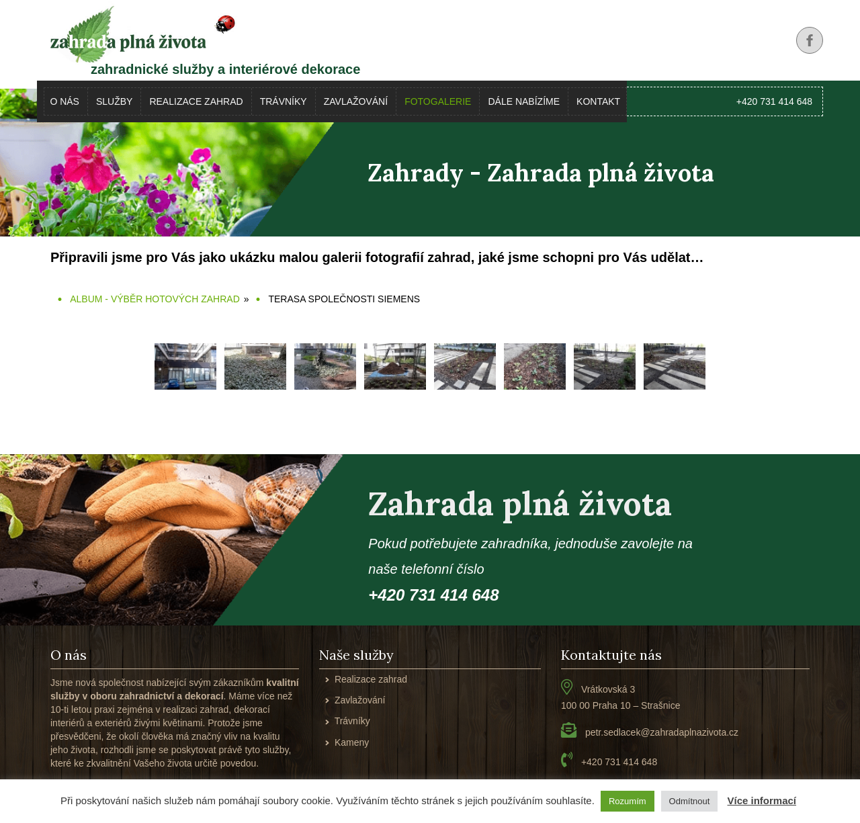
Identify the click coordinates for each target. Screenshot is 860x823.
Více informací (761, 800)
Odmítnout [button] (689, 801)
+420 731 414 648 (774, 101)
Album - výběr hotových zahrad (155, 299)
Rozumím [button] (627, 801)
